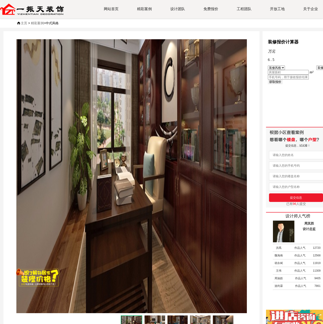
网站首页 (111, 9)
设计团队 (177, 9)
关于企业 (310, 9)
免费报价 (210, 9)
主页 (24, 23)
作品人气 (296, 247)
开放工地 (277, 9)
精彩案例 (144, 9)
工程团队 (244, 9)
